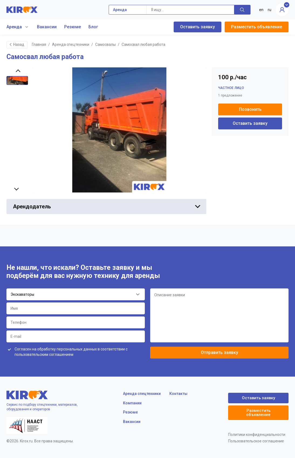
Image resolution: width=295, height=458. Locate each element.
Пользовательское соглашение (256, 441)
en (261, 10)
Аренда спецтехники (70, 44)
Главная (39, 44)
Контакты (178, 393)
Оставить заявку (197, 26)
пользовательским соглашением (44, 354)
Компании (132, 403)
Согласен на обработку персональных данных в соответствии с (71, 352)
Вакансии (47, 26)
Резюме (72, 26)
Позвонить (250, 109)
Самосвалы (105, 44)
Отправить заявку (219, 352)
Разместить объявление (256, 26)
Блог (93, 26)
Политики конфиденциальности (256, 434)
